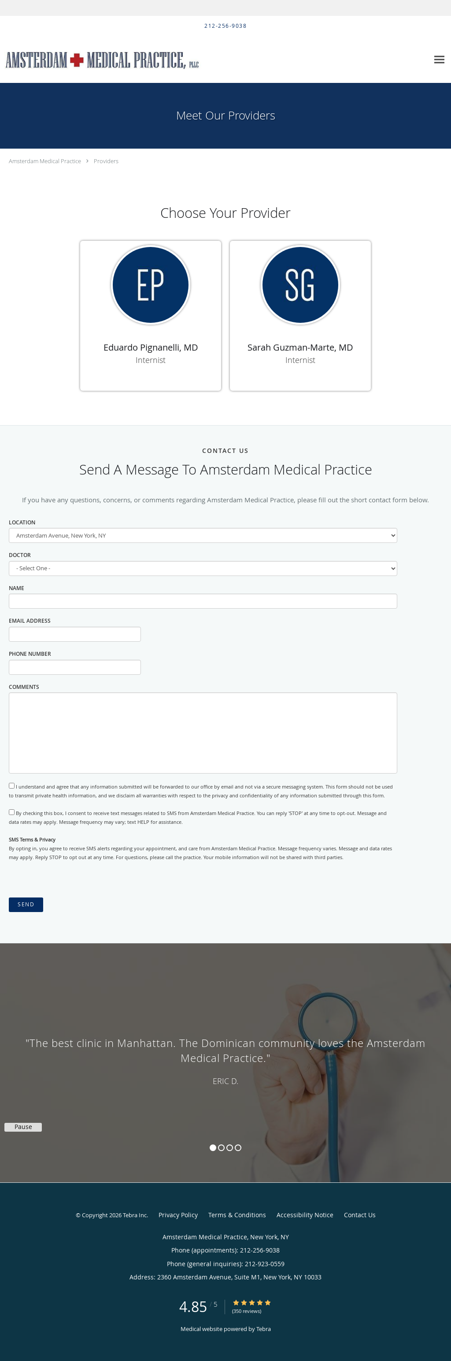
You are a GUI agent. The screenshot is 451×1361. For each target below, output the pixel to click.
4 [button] (238, 1147)
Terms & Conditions (237, 1215)
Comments (24, 687)
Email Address (30, 620)
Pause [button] (23, 1127)
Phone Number (30, 654)
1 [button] (213, 1147)
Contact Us (360, 1215)
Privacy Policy (178, 1215)
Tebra (263, 1329)
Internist (151, 360)
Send (26, 904)
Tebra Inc (135, 1215)
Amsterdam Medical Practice (45, 161)
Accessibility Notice (305, 1215)
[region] (225, 1054)
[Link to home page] (110, 59)
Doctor (20, 555)
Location (22, 522)
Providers (106, 161)
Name (16, 588)
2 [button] (221, 1147)
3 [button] (229, 1147)
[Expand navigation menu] (439, 60)
